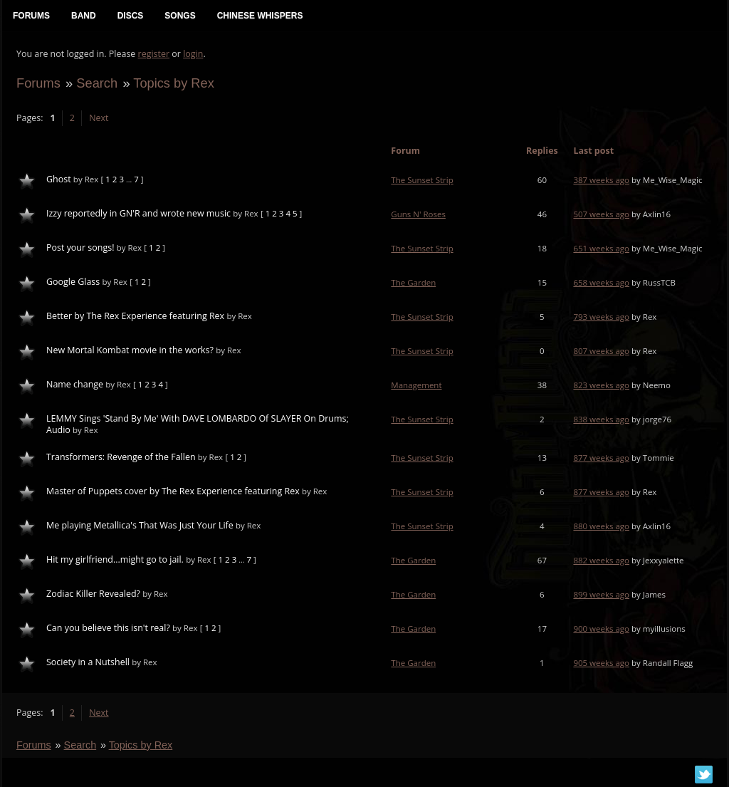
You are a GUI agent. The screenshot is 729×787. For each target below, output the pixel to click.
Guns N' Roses (418, 214)
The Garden (413, 282)
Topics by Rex (173, 82)
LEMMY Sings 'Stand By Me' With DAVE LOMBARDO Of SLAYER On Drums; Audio (197, 424)
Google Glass (73, 282)
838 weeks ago (601, 419)
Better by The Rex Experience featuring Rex (135, 316)
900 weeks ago (601, 628)
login (193, 54)
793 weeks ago (601, 316)
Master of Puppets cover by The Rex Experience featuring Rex (173, 491)
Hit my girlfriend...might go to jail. (115, 559)
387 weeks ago (601, 179)
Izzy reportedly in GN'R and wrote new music (138, 213)
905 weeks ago (601, 662)
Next (98, 118)
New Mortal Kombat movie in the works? (130, 350)
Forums (38, 82)
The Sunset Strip (422, 179)
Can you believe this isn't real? (108, 628)
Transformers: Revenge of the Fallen (121, 457)
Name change (74, 384)
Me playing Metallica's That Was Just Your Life (140, 525)
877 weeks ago (601, 457)
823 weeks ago (601, 385)
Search (96, 82)
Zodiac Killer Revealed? (93, 594)
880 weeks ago (601, 526)
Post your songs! (80, 247)
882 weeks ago (601, 560)
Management (416, 385)
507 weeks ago (601, 214)
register (154, 54)
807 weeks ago (601, 350)
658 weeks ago (601, 282)
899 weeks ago (601, 594)
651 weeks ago (601, 248)
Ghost (58, 179)
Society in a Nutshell (88, 662)
